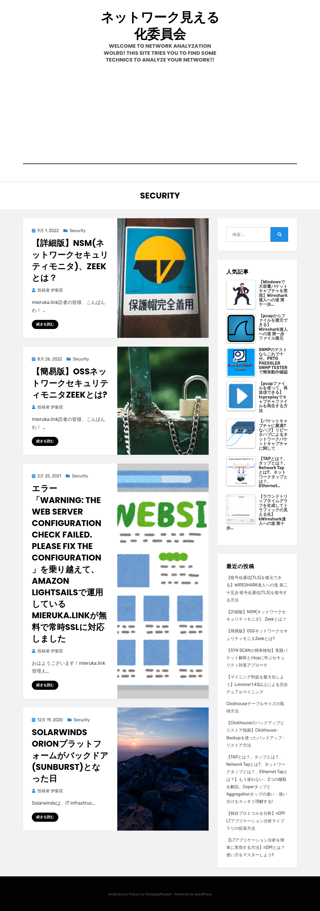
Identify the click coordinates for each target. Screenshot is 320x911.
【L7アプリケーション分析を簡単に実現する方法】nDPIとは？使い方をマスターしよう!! (255, 847)
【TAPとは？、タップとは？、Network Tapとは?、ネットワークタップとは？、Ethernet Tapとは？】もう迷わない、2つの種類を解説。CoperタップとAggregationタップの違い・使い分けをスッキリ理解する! (257, 779)
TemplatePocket (158, 894)
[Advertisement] (160, 113)
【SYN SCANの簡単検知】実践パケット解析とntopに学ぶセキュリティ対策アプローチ (257, 658)
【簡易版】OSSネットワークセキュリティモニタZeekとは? (70, 383)
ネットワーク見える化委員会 (160, 25)
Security (78, 230)
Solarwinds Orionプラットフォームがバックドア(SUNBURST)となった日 (70, 755)
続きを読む (45, 324)
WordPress (203, 894)
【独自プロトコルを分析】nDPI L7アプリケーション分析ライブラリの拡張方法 (255, 821)
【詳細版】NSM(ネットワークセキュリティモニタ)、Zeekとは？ (70, 260)
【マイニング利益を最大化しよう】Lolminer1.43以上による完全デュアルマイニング (257, 684)
